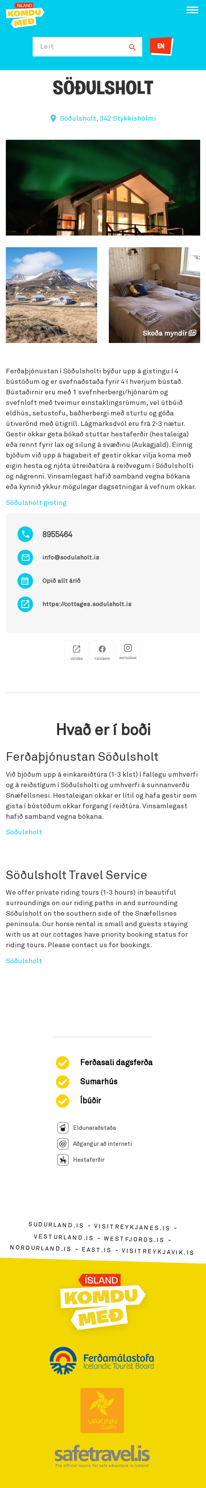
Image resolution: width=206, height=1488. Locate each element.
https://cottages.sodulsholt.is (86, 604)
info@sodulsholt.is (70, 557)
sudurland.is (56, 1225)
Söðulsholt (24, 832)
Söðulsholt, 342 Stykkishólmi (108, 118)
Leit (47, 46)
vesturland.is (63, 1237)
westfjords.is (134, 1239)
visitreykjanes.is (132, 1227)
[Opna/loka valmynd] (192, 10)
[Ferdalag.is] (25, 14)
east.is (97, 1250)
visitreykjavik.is (158, 1252)
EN (160, 46)
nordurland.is (41, 1248)
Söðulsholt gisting (36, 503)
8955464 (57, 535)
